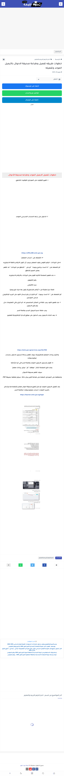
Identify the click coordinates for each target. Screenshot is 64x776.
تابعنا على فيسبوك (32, 86)
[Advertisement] (32, 33)
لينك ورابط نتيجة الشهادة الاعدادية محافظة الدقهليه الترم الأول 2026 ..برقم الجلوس (32, 655)
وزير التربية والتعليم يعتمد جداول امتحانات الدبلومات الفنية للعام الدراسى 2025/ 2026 (32, 644)
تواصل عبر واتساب (32, 93)
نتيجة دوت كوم (24, 765)
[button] (44, 565)
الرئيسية (58, 59)
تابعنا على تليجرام (32, 100)
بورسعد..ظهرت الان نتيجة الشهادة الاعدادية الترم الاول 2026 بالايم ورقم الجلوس (32, 646)
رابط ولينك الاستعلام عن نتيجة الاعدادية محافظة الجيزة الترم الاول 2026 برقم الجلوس (32, 652)
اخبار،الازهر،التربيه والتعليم (43, 59)
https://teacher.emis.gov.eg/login (32, 395)
